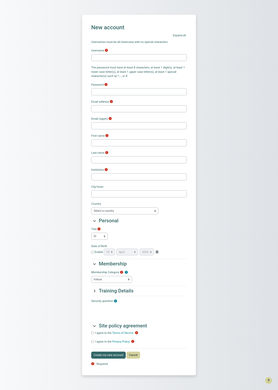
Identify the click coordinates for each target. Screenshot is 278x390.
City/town (97, 186)
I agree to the (114, 333)
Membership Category (105, 272)
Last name (97, 152)
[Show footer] (268, 380)
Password (97, 84)
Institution (97, 169)
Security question (102, 301)
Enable (97, 252)
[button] (179, 35)
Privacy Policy (121, 341)
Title (94, 229)
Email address (100, 101)
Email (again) (99, 118)
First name (98, 135)
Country (96, 203)
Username (97, 50)
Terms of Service (123, 333)
